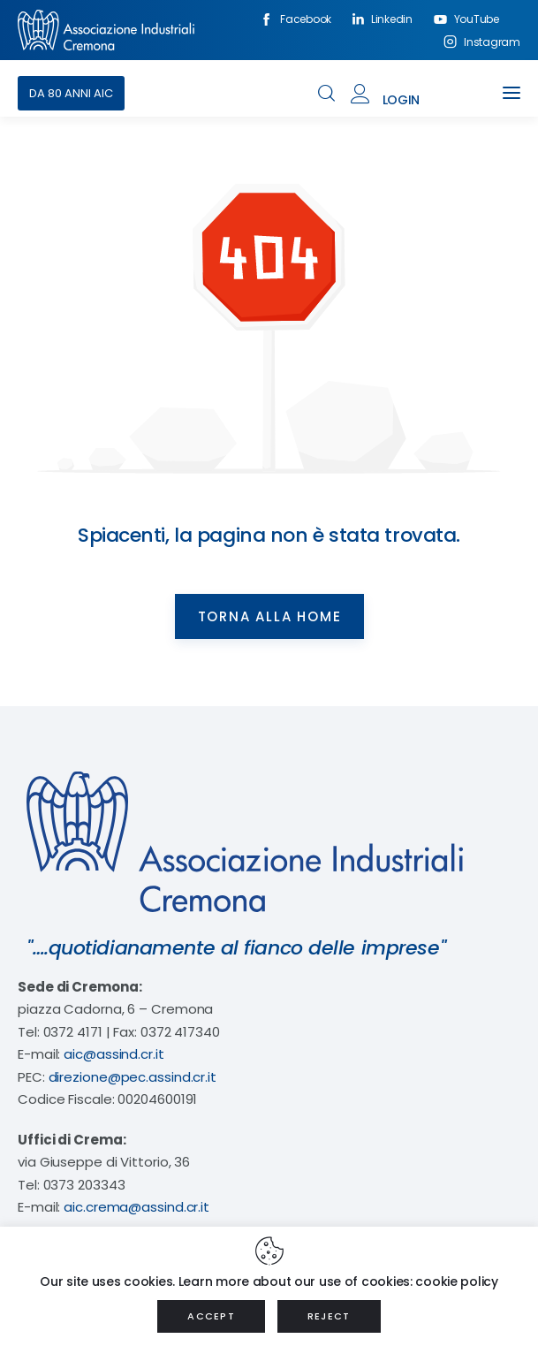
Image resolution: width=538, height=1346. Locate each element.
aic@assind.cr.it (113, 1054)
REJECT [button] (329, 1316)
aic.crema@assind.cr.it (136, 1207)
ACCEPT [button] (211, 1316)
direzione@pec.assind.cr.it (132, 1077)
